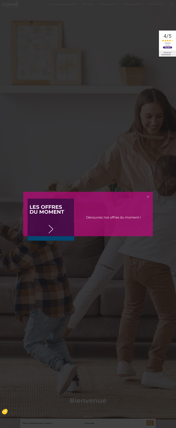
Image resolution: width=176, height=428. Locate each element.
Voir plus (167, 47)
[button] (5, 412)
